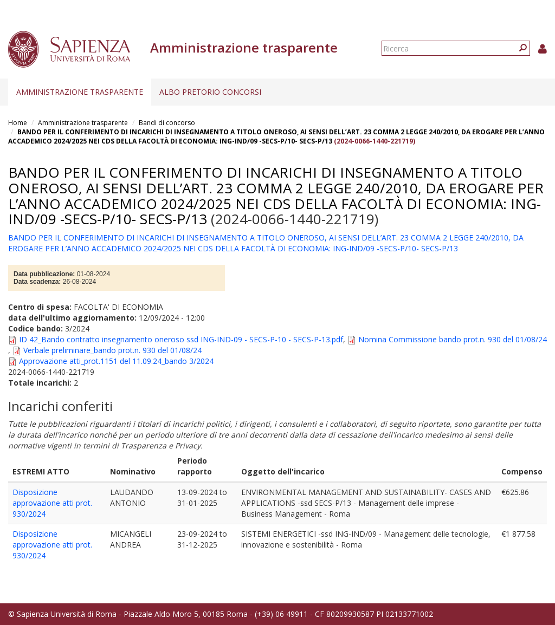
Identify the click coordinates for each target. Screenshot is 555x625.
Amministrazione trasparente (79, 92)
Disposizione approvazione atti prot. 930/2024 (52, 503)
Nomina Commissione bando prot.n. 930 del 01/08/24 (452, 339)
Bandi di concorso (167, 122)
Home (17, 122)
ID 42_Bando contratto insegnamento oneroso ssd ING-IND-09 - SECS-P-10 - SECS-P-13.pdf (181, 339)
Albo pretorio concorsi (210, 92)
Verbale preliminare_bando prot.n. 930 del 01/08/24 (112, 350)
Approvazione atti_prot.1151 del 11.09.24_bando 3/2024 (116, 361)
